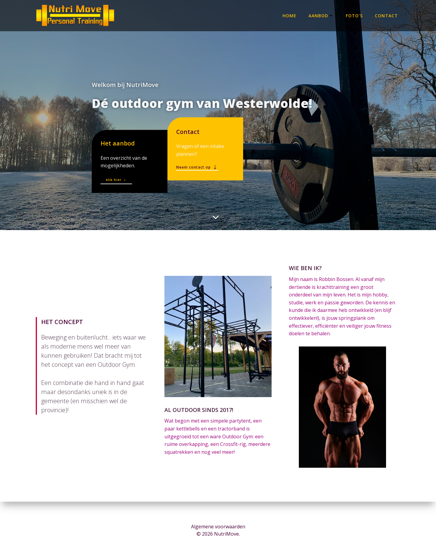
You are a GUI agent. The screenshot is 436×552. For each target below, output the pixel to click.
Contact (386, 15)
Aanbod (321, 15)
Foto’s (354, 15)
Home (290, 15)
